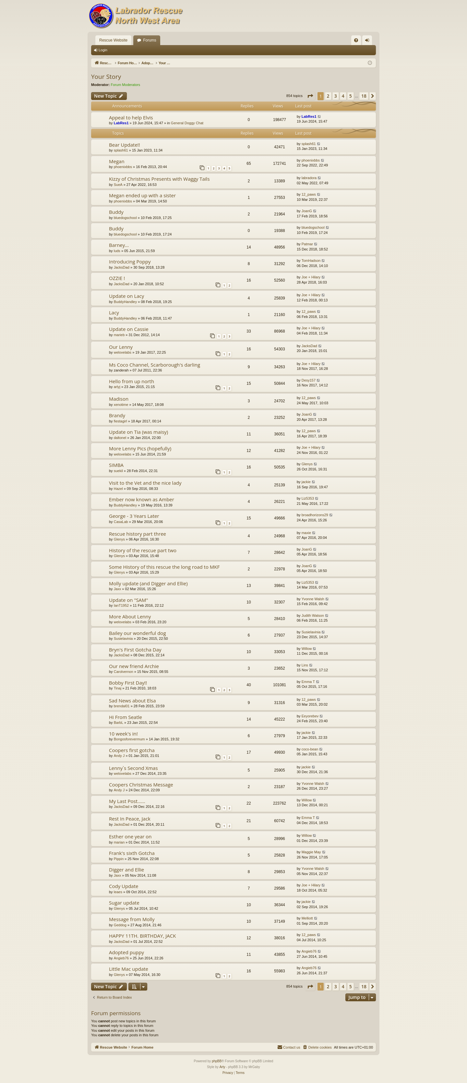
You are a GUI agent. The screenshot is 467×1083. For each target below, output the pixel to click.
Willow (307, 649)
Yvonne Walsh (313, 599)
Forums (149, 40)
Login (103, 50)
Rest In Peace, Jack (129, 818)
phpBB (217, 1061)
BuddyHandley (125, 302)
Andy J (119, 756)
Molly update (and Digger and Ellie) (148, 583)
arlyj (117, 387)
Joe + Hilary (311, 277)
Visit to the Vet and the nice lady (145, 483)
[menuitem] (356, 40)
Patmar (307, 244)
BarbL (118, 722)
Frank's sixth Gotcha (132, 853)
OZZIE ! (117, 278)
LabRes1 (121, 123)
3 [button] (335, 96)
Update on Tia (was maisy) (138, 432)
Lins (305, 665)
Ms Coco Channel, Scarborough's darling (154, 364)
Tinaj (117, 688)
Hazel (118, 489)
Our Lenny (121, 347)
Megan (117, 161)
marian (119, 842)
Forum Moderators (125, 85)
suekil (118, 471)
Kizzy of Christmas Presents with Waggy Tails (159, 179)
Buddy (116, 212)
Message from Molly (132, 919)
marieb (119, 335)
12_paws (309, 194)
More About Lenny (130, 616)
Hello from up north (131, 381)
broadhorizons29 (315, 515)
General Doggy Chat (187, 123)
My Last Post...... (127, 801)
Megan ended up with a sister (142, 195)
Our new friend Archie (134, 666)
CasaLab (121, 522)
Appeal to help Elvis (131, 117)
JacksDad (121, 267)
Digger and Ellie (126, 869)
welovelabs (122, 352)
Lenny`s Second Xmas (133, 768)
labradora (309, 178)
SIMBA (116, 465)
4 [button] (343, 96)
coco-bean (310, 749)
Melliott (307, 918)
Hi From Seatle (125, 717)
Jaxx (117, 589)
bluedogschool (125, 218)
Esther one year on (130, 836)
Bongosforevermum (129, 739)
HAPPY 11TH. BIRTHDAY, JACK (142, 935)
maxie (306, 533)
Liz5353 (308, 498)
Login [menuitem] (368, 41)
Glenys (307, 464)
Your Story (106, 76)
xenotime (121, 405)
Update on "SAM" (128, 600)
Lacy (114, 312)
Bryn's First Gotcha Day (135, 649)
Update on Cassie (129, 329)
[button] (310, 96)
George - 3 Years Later (134, 516)
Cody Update (123, 886)
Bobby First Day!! (128, 682)
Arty (222, 1067)
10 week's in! (123, 733)
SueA (118, 185)
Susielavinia (123, 638)
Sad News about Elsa (132, 700)
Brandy (117, 415)
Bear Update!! (124, 144)
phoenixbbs (123, 167)
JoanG (307, 211)
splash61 (121, 150)
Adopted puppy (126, 952)
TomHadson (311, 260)
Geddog (120, 925)
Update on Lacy (126, 296)
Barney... (119, 245)
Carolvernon (123, 672)
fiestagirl (120, 421)
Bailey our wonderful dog (137, 633)
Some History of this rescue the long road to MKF (164, 567)
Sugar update (124, 902)
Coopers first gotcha (132, 750)
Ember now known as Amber (141, 499)
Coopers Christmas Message (141, 784)
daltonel (120, 438)
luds (117, 251)
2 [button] (328, 96)
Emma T (308, 682)
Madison (118, 398)
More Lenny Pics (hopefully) (140, 448)
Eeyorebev (310, 716)
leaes (118, 892)
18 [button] (363, 96)
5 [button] (350, 96)
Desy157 (309, 380)
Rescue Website (113, 40)
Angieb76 (121, 958)
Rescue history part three (137, 533)
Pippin (119, 859)
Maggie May (311, 852)
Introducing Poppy (129, 261)
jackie (306, 482)
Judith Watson (313, 615)
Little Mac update (128, 969)
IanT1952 (121, 605)
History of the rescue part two (142, 550)
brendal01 (122, 706)
